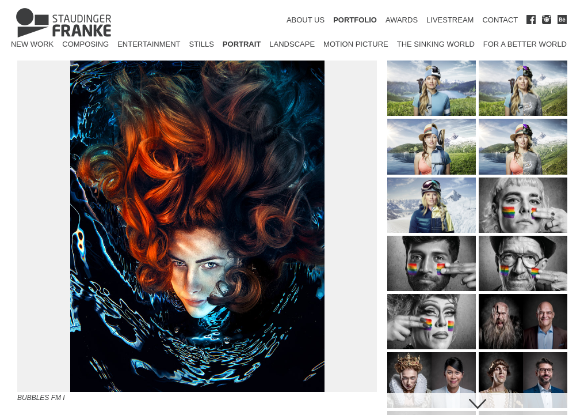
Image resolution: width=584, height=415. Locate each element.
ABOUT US (306, 20)
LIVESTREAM (450, 20)
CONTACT (500, 20)
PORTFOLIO (355, 20)
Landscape (292, 44)
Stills (201, 44)
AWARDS (401, 20)
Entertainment (148, 44)
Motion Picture (355, 44)
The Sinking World (436, 44)
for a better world (525, 44)
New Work (32, 44)
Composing (85, 44)
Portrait (242, 44)
